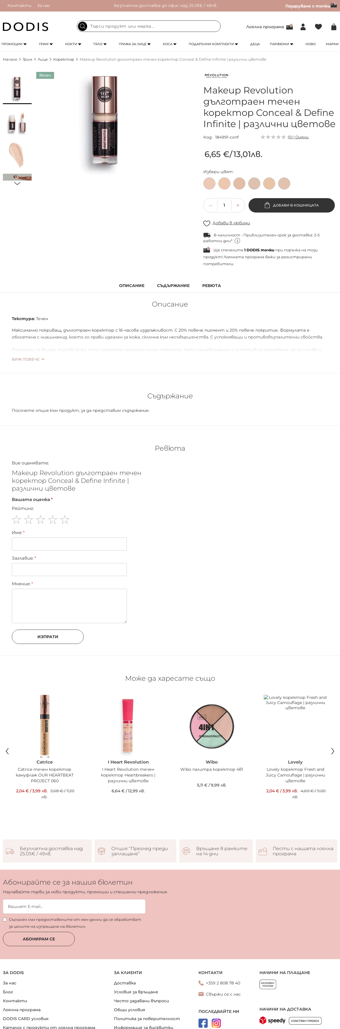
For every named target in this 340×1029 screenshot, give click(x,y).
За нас (43, 5)
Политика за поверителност (147, 991)
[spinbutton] (224, 205)
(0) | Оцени (298, 137)
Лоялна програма (265, 26)
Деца (255, 44)
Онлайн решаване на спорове (146, 1009)
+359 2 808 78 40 (223, 956)
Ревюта (211, 285)
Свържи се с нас (223, 967)
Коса (167, 44)
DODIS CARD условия (26, 991)
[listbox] (270, 184)
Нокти (71, 44)
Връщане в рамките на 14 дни (221, 824)
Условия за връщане (136, 964)
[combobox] (149, 26)
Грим (44, 44)
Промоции (11, 44)
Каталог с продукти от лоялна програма (49, 1000)
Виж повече (26, 359)
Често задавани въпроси (141, 973)
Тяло (97, 44)
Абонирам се (39, 912)
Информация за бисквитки (143, 1000)
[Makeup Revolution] (216, 77)
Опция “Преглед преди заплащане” (139, 824)
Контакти (19, 5)
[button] (17, 89)
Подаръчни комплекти (211, 44)
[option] (209, 183)
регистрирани (296, 257)
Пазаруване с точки (311, 6)
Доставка (125, 956)
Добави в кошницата (295, 205)
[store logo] (25, 26)
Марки (332, 44)
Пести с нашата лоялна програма (303, 824)
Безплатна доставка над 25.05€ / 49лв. (51, 824)
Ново (310, 44)
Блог (8, 964)
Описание (131, 285)
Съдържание (173, 285)
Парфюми (279, 44)
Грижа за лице (132, 44)
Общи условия (129, 982)
